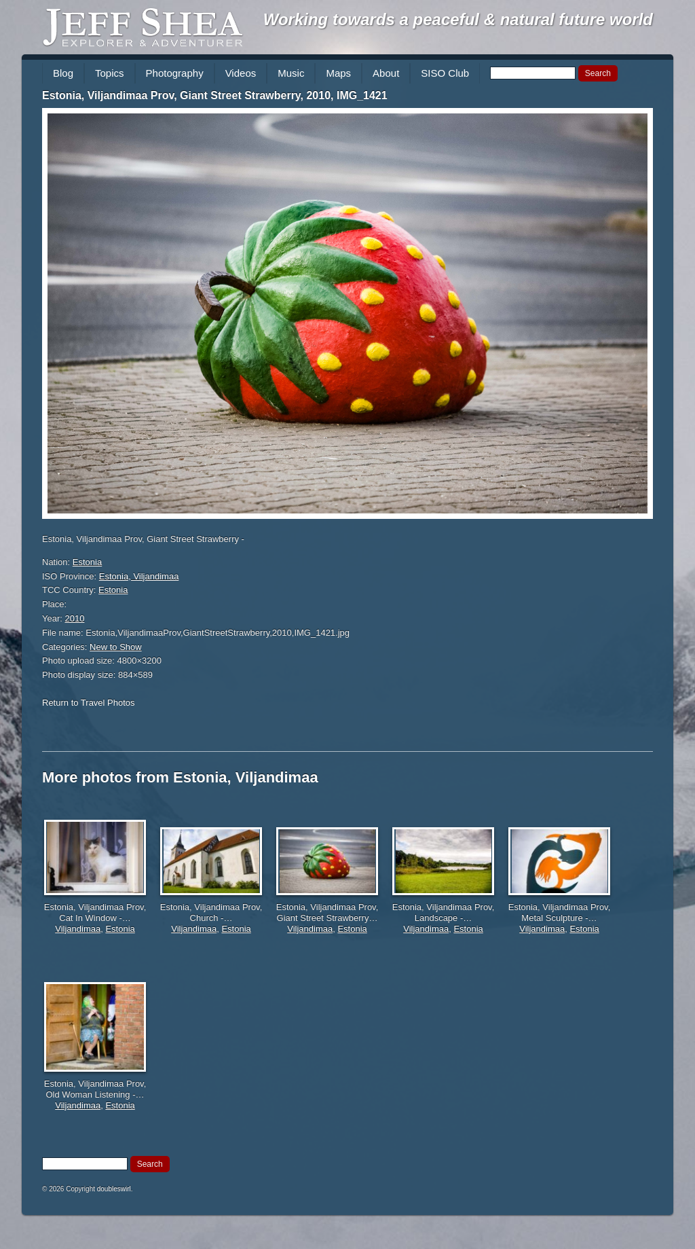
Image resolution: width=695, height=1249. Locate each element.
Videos (241, 73)
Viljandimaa (77, 929)
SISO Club (445, 73)
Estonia (87, 562)
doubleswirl (114, 1189)
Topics (109, 73)
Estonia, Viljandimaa (139, 576)
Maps (338, 73)
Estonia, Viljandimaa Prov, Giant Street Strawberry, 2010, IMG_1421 (215, 95)
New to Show (116, 647)
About (386, 73)
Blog (63, 73)
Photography (175, 73)
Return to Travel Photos (88, 703)
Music (291, 73)
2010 (75, 618)
